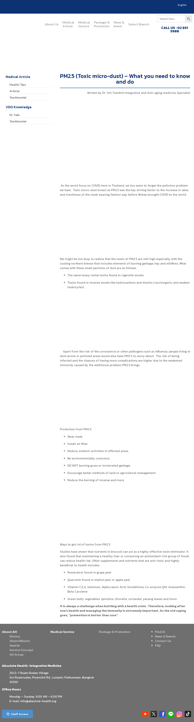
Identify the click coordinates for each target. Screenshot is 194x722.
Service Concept (21, 650)
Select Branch (138, 24)
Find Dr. (160, 631)
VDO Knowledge (18, 107)
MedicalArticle (68, 24)
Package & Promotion (114, 631)
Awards (14, 645)
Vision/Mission (19, 641)
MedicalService (84, 24)
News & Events (165, 636)
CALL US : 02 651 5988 (174, 29)
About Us (52, 24)
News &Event (119, 24)
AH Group (16, 654)
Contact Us (163, 641)
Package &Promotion (102, 24)
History (14, 636)
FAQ (158, 645)
